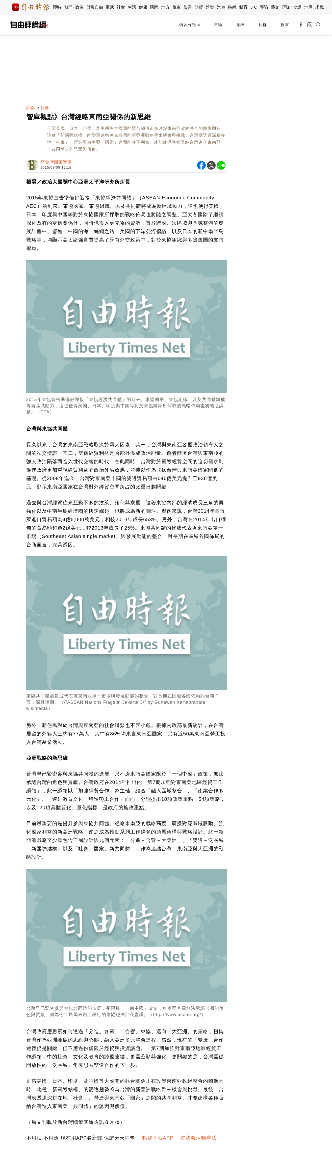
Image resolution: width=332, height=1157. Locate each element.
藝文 (275, 7)
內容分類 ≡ (189, 25)
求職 (319, 7)
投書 (285, 25)
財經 (199, 7)
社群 (262, 25)
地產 (308, 7)
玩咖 (286, 7)
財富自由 (94, 7)
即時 (57, 7)
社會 (121, 7)
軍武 (109, 7)
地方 (165, 7)
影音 (187, 7)
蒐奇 (176, 7)
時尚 (232, 7)
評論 (264, 7)
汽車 (221, 7)
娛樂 (210, 7)
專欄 (240, 25)
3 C (253, 7)
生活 (132, 7)
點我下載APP (158, 1138)
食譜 (297, 7)
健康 (143, 7)
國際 (154, 7)
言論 (218, 25)
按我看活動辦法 (198, 1138)
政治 (79, 7)
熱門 (68, 7)
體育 (243, 7)
